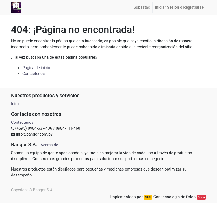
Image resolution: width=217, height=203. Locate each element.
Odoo (201, 197)
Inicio (16, 104)
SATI (148, 197)
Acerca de (49, 145)
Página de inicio (36, 67)
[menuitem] (141, 7)
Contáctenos (33, 73)
